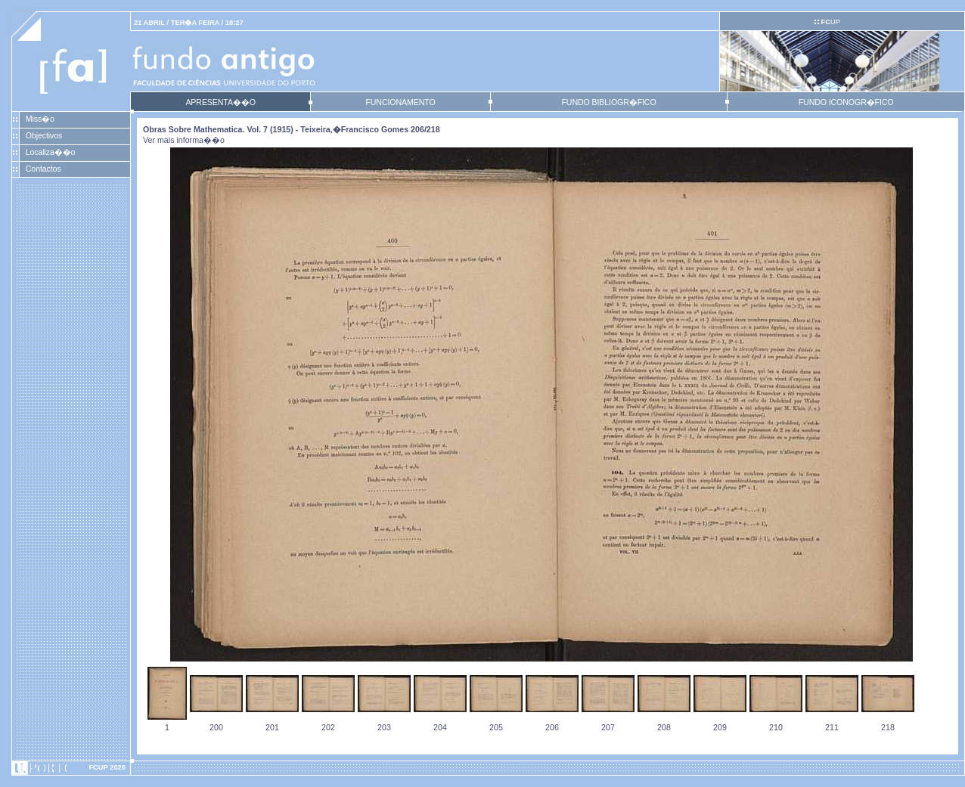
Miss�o (40, 118)
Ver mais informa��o (184, 139)
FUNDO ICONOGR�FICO (846, 102)
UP (830, 22)
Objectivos (44, 135)
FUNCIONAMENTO (400, 102)
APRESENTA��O (220, 102)
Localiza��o (51, 151)
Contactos (43, 168)
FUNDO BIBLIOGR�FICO (608, 102)
